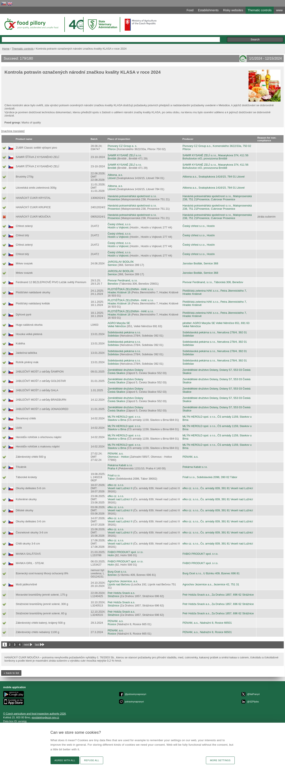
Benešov (113, 283)
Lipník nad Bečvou (119, 584)
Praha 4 (112, 468)
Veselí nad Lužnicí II (120, 488)
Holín (111, 555)
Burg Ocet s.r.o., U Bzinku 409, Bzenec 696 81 (211, 573)
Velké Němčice (117, 326)
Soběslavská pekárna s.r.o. (124, 332)
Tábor (111, 478)
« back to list (11, 673)
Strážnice (113, 596)
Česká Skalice (116, 373)
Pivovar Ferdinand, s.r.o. (122, 280)
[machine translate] (13, 131)
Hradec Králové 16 (119, 292)
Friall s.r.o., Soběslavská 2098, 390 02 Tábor (209, 477)
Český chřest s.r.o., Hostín (198, 226)
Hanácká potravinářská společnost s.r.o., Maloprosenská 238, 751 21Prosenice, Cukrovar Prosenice (217, 198)
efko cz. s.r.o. (116, 485)
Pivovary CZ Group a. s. (122, 146)
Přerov (112, 149)
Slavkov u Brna (117, 419)
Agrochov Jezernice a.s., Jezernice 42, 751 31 (210, 584)
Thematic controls (22, 48)
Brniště (112, 158)
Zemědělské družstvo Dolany (125, 369)
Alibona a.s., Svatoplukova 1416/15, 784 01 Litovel (213, 176)
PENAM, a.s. (115, 453)
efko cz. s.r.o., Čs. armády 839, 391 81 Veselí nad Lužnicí (217, 488)
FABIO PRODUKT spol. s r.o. (125, 552)
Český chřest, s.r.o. (119, 224)
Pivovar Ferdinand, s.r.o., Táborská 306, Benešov (212, 282)
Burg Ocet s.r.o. (117, 571)
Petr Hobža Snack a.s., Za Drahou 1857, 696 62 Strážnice (218, 594)
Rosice (112, 624)
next (26, 644)
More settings (220, 760)
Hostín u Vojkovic (118, 227)
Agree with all (65, 760)
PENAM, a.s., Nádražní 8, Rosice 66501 (207, 622)
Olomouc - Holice (118, 456)
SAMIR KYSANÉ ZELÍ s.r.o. (125, 155)
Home (6, 48)
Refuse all (91, 760)
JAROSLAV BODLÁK (121, 261)
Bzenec (112, 574)
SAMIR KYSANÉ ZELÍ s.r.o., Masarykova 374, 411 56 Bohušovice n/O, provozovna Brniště (215, 157)
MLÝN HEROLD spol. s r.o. (124, 416)
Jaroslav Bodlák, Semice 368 (200, 263)
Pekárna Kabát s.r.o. (120, 465)
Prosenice (114, 199)
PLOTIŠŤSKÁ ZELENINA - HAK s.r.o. (131, 289)
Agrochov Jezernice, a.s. (123, 581)
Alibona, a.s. (115, 174)
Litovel (112, 178)
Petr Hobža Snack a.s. (121, 593)
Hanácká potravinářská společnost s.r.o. (132, 196)
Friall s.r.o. (114, 475)
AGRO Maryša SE (119, 323)
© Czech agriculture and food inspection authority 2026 (34, 713)
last (37, 644)
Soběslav (113, 335)
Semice (112, 265)
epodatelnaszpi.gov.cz (45, 717)
